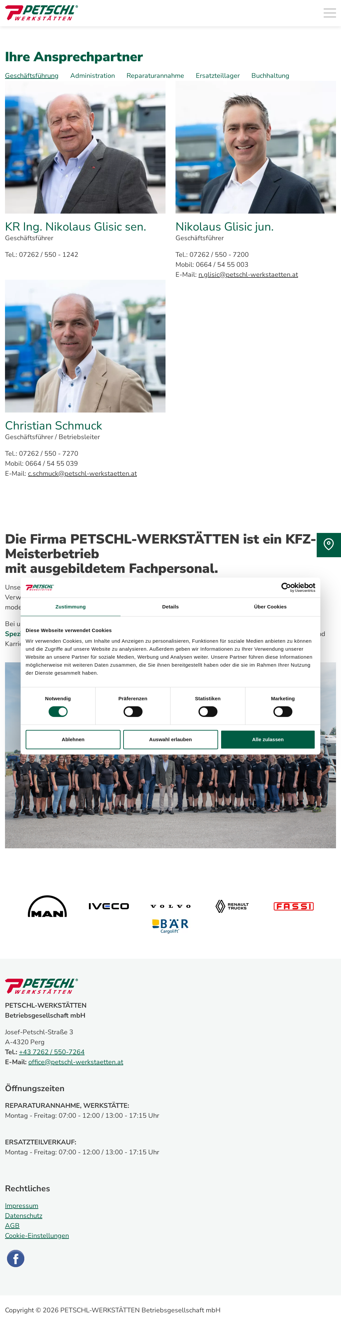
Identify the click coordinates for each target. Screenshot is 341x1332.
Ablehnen (73, 739)
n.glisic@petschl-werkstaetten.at (248, 274)
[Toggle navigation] (330, 13)
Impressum (21, 1205)
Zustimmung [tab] (71, 606)
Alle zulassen (268, 739)
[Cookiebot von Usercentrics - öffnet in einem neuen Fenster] (286, 587)
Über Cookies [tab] (270, 606)
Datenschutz (23, 1215)
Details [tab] (170, 606)
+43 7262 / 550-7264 (52, 1052)
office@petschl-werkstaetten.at (75, 1062)
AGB (12, 1225)
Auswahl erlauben (170, 739)
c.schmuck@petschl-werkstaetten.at (82, 473)
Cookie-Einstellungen (37, 1235)
